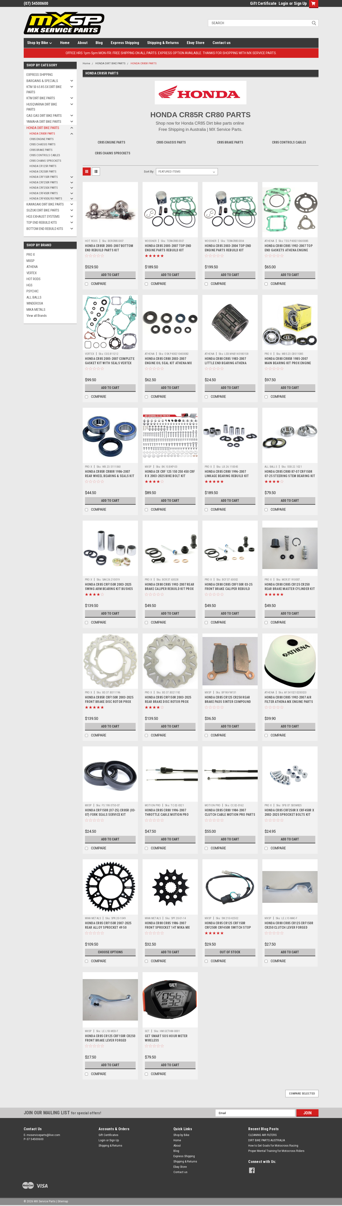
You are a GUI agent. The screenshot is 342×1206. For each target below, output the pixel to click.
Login (283, 3)
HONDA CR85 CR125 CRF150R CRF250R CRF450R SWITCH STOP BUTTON (228, 927)
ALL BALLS (33, 297)
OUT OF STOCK (230, 952)
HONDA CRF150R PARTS (43, 177)
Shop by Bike (39, 42)
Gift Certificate (263, 3)
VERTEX (31, 273)
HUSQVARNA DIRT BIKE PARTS (41, 107)
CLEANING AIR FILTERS (262, 1135)
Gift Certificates (108, 1135)
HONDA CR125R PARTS (42, 166)
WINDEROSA (34, 303)
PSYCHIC (32, 291)
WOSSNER (151, 241)
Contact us (222, 42)
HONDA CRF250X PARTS (43, 187)
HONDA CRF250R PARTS (43, 182)
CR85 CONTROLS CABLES (44, 155)
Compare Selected (302, 1093)
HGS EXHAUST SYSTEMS (43, 216)
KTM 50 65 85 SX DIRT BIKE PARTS (44, 89)
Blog (99, 42)
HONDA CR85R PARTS (42, 133)
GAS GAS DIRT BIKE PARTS (44, 116)
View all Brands (36, 316)
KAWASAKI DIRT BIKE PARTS (45, 204)
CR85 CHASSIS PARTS (42, 144)
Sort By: (149, 171)
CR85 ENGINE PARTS (41, 139)
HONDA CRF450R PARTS (43, 193)
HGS (29, 285)
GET (147, 1031)
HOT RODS (33, 279)
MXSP (30, 261)
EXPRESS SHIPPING (39, 75)
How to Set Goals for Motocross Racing (273, 1145)
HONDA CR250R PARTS (42, 171)
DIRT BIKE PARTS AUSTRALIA (266, 1140)
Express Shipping (125, 42)
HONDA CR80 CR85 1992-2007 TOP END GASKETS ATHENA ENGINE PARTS (289, 250)
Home (65, 42)
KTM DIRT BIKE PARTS (40, 98)
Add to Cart (110, 275)
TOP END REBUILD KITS (41, 222)
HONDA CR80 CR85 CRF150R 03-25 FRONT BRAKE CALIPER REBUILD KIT (228, 589)
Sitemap (63, 1201)
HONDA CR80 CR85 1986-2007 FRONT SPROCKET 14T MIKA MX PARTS (167, 927)
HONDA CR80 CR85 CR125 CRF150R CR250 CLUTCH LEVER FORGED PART (289, 927)
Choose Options (110, 952)
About (83, 42)
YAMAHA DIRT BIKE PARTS (43, 122)
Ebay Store (196, 42)
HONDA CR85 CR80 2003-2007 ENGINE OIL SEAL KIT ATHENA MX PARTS (168, 363)
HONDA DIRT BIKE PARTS (42, 128)
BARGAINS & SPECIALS (42, 81)
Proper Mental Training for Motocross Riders (276, 1151)
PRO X (30, 254)
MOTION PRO (153, 805)
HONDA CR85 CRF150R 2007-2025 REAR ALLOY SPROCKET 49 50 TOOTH (108, 927)
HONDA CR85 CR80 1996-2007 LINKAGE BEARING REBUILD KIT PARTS (227, 476)
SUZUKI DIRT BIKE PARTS (42, 210)
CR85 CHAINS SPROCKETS (45, 160)
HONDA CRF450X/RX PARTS (45, 198)
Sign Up (300, 3)
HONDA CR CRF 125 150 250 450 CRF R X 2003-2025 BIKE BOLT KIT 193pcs (170, 476)
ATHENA (32, 267)
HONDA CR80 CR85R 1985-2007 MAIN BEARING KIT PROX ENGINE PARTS (288, 363)
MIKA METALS (35, 310)
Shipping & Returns (163, 42)
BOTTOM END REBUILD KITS (44, 229)
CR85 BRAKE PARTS (41, 150)
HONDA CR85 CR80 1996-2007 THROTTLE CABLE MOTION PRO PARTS (167, 814)
